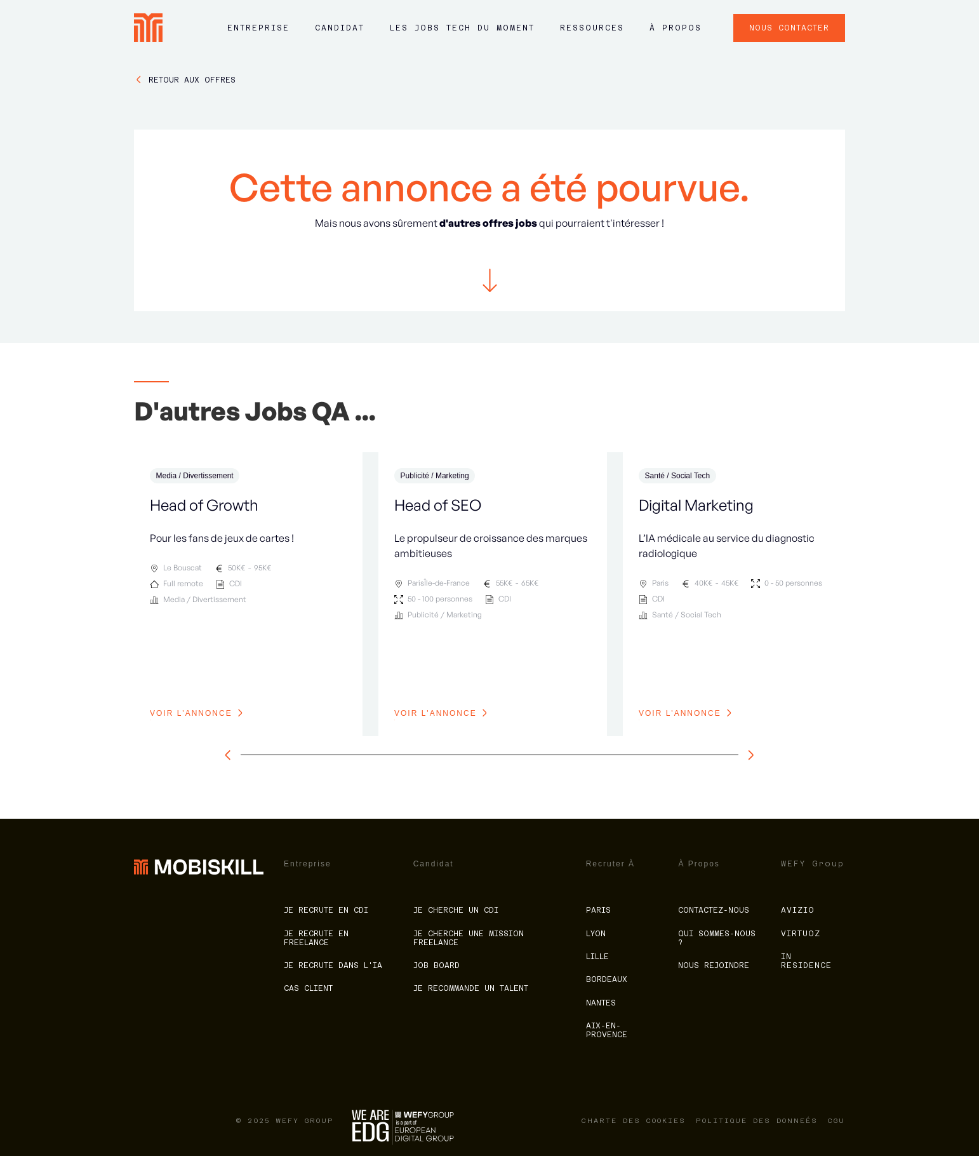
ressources (592, 28)
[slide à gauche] (231, 755)
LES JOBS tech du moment (462, 28)
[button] (258, 34)
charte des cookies (634, 1121)
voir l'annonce (191, 713)
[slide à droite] (747, 755)
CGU (836, 1121)
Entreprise (258, 28)
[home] (148, 27)
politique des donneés (757, 1121)
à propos (675, 28)
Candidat (339, 28)
